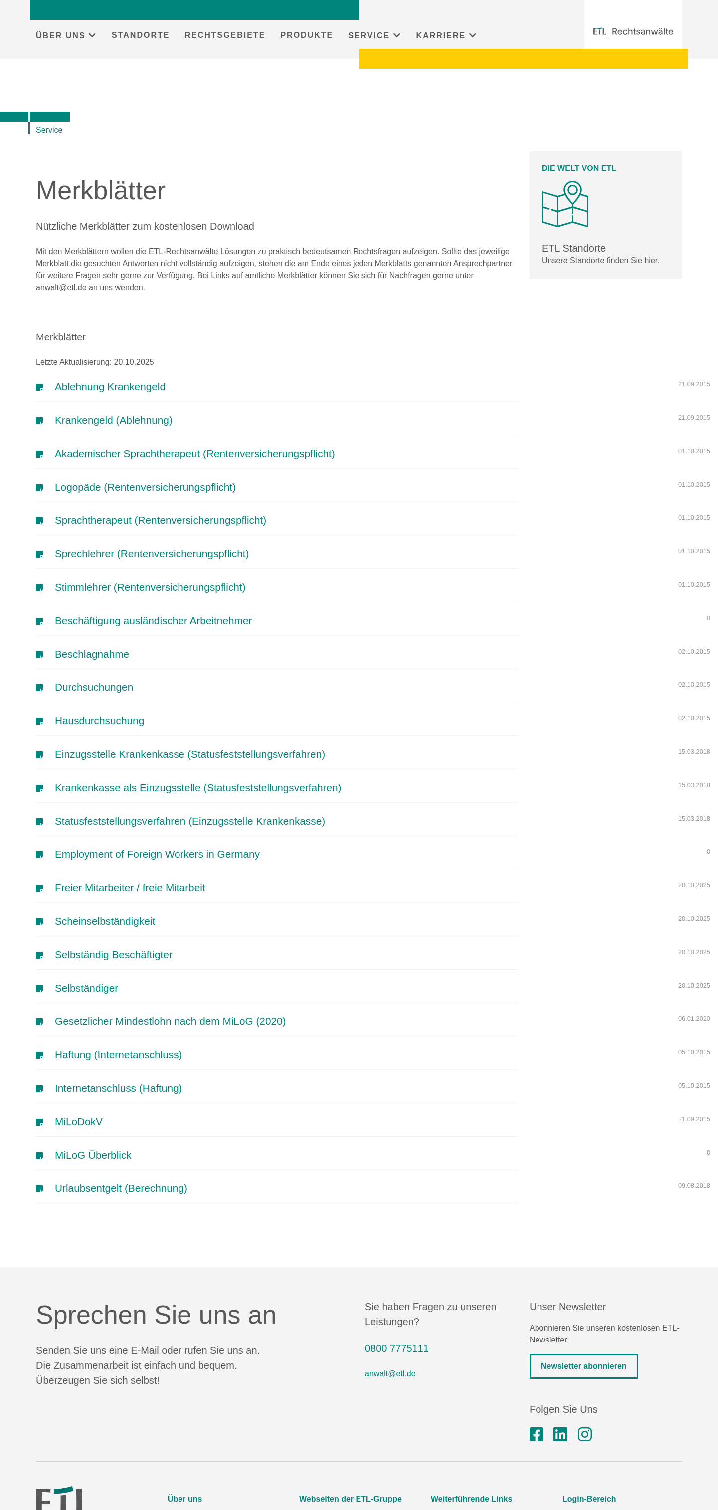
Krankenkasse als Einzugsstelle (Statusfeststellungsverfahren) (198, 787)
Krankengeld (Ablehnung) (114, 420)
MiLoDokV (79, 1121)
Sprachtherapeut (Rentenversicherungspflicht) (160, 520)
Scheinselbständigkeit (105, 921)
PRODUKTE (306, 35)
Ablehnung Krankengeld (110, 386)
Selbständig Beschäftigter (114, 954)
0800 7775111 (397, 1348)
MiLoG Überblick (93, 1155)
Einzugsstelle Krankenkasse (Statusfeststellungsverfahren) (190, 754)
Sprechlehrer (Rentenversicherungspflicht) (152, 553)
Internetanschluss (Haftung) (118, 1088)
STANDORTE (141, 35)
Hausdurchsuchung (99, 720)
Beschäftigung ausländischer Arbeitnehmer (153, 620)
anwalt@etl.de (390, 1373)
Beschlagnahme (92, 654)
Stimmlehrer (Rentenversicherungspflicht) (150, 587)
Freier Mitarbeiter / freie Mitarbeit (130, 887)
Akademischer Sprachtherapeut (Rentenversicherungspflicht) (195, 453)
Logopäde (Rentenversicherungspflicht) (145, 487)
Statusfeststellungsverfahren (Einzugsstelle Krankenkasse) (190, 821)
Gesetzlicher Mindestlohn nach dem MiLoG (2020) (170, 1021)
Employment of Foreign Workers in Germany (157, 854)
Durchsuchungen (94, 687)
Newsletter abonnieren (584, 1366)
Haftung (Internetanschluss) (118, 1054)
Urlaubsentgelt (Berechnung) (121, 1188)
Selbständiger (86, 988)
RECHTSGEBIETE (224, 35)
